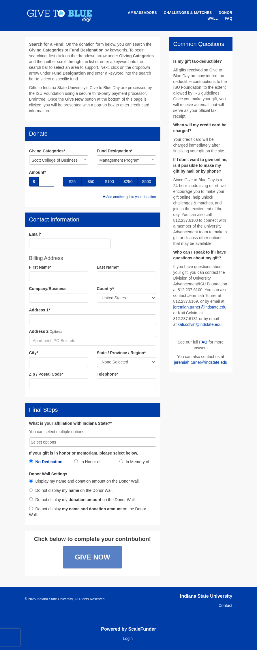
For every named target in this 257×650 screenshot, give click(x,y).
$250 (127, 181)
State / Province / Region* (121, 352)
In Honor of (87, 461)
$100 (109, 181)
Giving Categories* (47, 151)
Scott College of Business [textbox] (55, 160)
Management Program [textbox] (120, 160)
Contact (225, 605)
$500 (146, 181)
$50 (90, 181)
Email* (35, 234)
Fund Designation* (115, 151)
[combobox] (58, 160)
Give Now (92, 557)
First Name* (40, 267)
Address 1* (39, 310)
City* (33, 352)
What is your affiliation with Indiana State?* (70, 423)
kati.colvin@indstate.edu (200, 324)
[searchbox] (92, 442)
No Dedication (46, 461)
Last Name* (108, 267)
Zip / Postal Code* (46, 374)
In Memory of (134, 461)
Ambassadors (142, 13)
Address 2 (39, 331)
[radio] (47, 463)
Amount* (37, 172)
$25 (72, 181)
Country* (105, 288)
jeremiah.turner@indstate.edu (200, 307)
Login (128, 638)
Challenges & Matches (188, 13)
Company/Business (48, 288)
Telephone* (107, 374)
